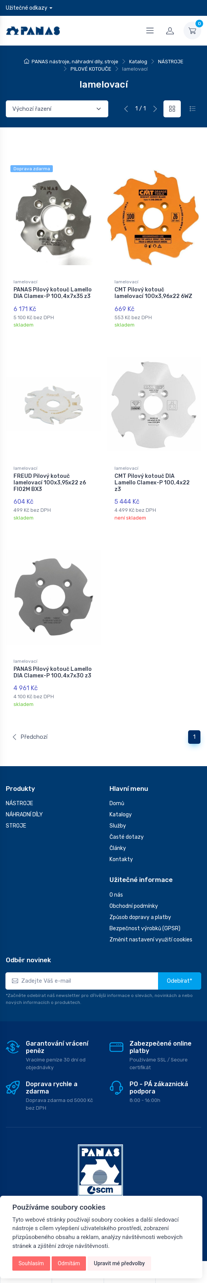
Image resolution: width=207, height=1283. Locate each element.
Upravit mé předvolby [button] (119, 1263)
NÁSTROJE (170, 61)
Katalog (138, 61)
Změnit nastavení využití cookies (150, 922)
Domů (116, 785)
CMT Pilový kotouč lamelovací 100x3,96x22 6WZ (153, 293)
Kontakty (121, 841)
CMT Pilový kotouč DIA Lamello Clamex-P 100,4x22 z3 (152, 477)
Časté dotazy (126, 819)
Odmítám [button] (69, 1263)
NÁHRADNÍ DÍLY (24, 797)
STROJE (16, 808)
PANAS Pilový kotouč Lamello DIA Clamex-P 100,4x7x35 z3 (52, 293)
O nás (116, 877)
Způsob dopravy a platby (140, 899)
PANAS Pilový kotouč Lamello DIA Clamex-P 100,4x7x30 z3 (52, 660)
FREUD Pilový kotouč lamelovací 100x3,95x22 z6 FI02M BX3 (49, 477)
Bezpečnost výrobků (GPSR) (144, 910)
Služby (117, 808)
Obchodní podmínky (133, 888)
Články (117, 830)
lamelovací (25, 281)
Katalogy (120, 797)
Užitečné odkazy (26, 8)
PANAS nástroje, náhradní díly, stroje (75, 61)
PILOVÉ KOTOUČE (91, 69)
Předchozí (29, 719)
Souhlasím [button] (31, 1263)
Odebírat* (179, 963)
